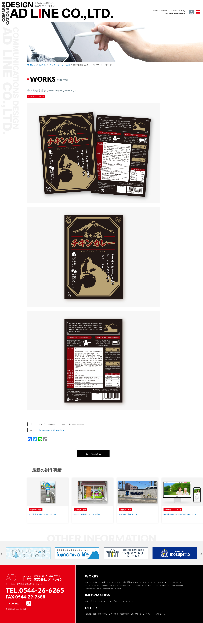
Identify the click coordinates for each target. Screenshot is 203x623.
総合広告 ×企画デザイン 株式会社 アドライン (57, 13)
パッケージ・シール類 (118, 585)
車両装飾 (118, 588)
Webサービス (107, 614)
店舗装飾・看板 (108, 588)
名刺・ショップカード (93, 588)
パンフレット (138, 585)
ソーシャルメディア (176, 582)
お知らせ (93, 601)
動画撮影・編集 (177, 585)
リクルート (129, 601)
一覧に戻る (93, 453)
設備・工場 (97, 614)
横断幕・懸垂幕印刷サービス (124, 614)
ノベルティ (105, 585)
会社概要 (88, 614)
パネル (129, 585)
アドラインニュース (104, 601)
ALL (86, 582)
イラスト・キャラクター (159, 582)
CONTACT (15, 603)
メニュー (155, 585)
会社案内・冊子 (165, 585)
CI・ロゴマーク (95, 582)
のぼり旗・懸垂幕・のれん (128, 582)
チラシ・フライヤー (92, 585)
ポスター (147, 585)
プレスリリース (118, 601)
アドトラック (144, 582)
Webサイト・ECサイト (110, 582)
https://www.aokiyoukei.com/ (52, 430)
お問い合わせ (160, 614)
